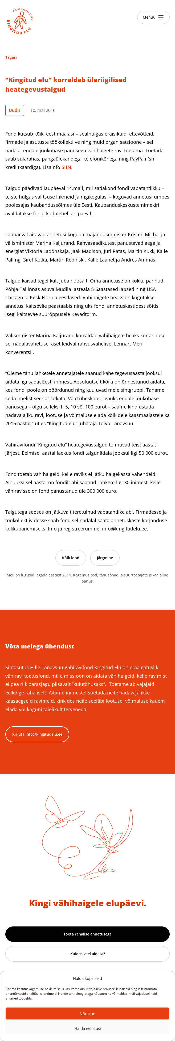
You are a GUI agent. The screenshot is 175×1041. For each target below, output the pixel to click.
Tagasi (11, 57)
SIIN (66, 167)
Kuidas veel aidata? (87, 953)
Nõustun (87, 1013)
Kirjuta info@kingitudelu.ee (37, 734)
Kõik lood (70, 557)
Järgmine (105, 557)
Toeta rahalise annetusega (87, 934)
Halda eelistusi (87, 1028)
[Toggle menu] (153, 17)
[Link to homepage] (20, 21)
